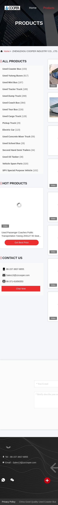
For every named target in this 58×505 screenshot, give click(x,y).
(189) (15, 89)
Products (48, 7)
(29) (11, 123)
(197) (12, 82)
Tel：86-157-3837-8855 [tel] (15, 457)
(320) (15, 163)
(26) (13, 143)
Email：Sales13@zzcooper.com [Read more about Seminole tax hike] (19, 462)
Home (33, 7)
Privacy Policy (8, 502)
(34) (18, 150)
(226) (12, 109)
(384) (13, 102)
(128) (14, 116)
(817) (15, 75)
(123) (11, 130)
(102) (20, 170)
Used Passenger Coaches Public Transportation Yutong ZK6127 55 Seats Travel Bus (21, 236)
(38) (12, 157)
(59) (18, 136)
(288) (14, 96)
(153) (14, 69)
